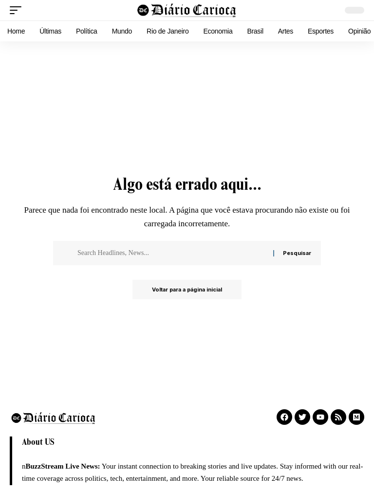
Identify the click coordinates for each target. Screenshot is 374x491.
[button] (18, 10)
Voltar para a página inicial (187, 289)
